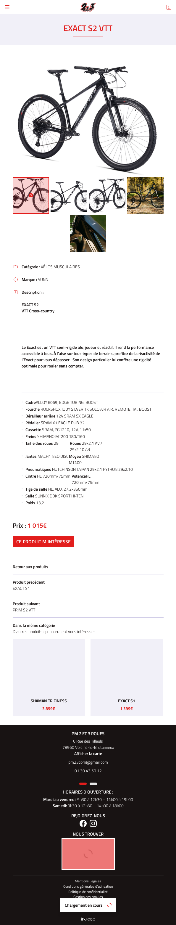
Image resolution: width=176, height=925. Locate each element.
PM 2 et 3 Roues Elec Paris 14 (88, 907)
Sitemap (88, 902)
